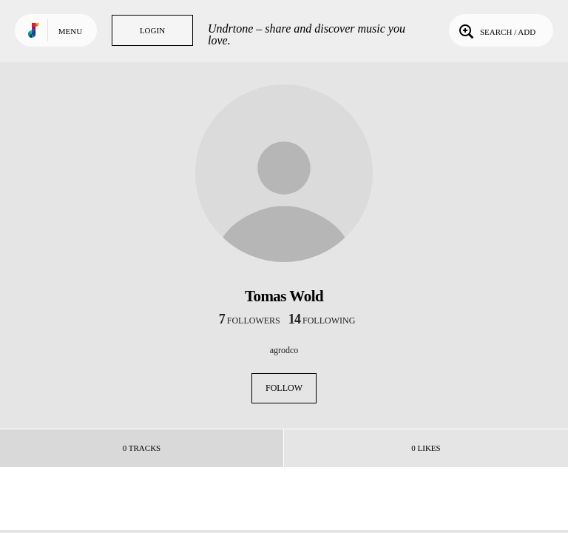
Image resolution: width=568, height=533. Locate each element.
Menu (70, 31)
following (322, 320)
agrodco (284, 350)
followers (249, 320)
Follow (284, 388)
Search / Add (495, 30)
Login (152, 30)
